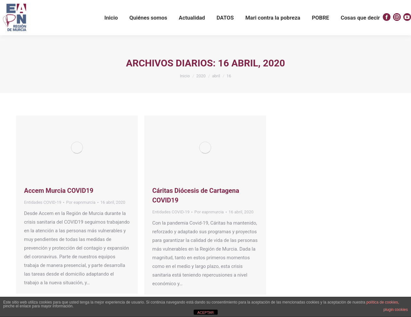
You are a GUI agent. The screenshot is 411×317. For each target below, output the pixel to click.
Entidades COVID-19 (42, 202)
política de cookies (382, 302)
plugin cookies (395, 309)
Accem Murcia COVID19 (58, 190)
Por (81, 202)
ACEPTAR (205, 312)
